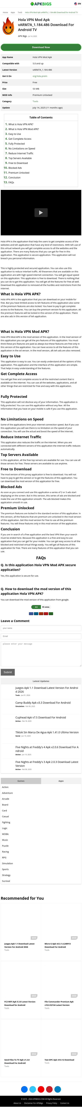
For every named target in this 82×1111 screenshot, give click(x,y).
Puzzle (5, 850)
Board (5, 809)
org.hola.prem (40, 76)
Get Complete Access (19, 138)
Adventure (7, 797)
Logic (4, 832)
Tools (20, 12)
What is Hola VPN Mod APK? (23, 129)
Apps (13, 12)
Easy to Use (14, 134)
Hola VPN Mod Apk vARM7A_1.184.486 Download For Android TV (51, 12)
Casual (5, 820)
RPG (4, 861)
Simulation (19, 711)
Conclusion (14, 177)
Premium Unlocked (18, 172)
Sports (5, 873)
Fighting (6, 826)
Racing (5, 855)
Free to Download (18, 163)
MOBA (5, 838)
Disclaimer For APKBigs (33, 1107)
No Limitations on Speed (21, 148)
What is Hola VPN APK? (20, 124)
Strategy (6, 879)
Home (5, 12)
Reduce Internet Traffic (20, 153)
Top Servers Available (20, 158)
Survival (6, 885)
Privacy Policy (51, 1107)
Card (4, 814)
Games (20, 785)
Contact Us (64, 1107)
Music (5, 844)
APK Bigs (24, 35)
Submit (8, 676)
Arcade (5, 803)
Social (17, 740)
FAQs (11, 182)
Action (18, 725)
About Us (17, 1107)
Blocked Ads (15, 167)
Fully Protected (16, 143)
